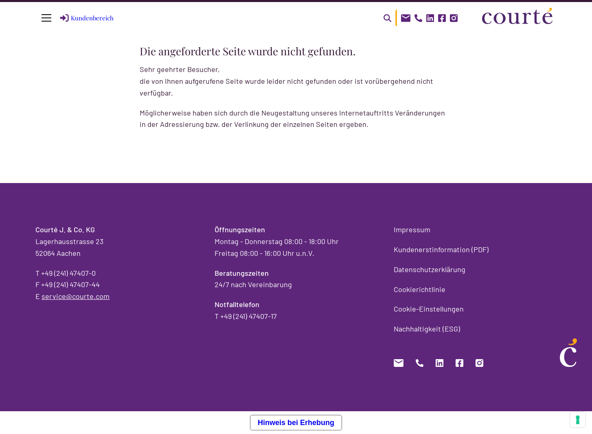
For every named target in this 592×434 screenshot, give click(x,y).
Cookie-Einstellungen (429, 308)
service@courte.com (76, 296)
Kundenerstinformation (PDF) (441, 249)
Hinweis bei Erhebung (296, 423)
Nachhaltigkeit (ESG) (427, 328)
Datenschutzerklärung (429, 269)
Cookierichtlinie (419, 289)
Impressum (412, 229)
